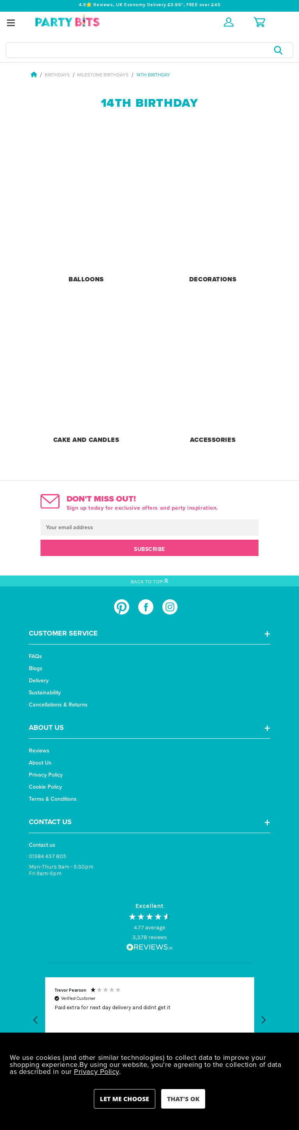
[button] (35, 1020)
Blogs (35, 668)
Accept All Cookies (183, 1099)
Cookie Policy (45, 787)
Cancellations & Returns (58, 705)
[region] (149, 1020)
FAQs (35, 656)
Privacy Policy (46, 775)
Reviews (39, 751)
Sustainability (45, 693)
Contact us (42, 845)
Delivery (39, 680)
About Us (40, 763)
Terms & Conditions (53, 799)
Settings (124, 1099)
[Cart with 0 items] (259, 22)
